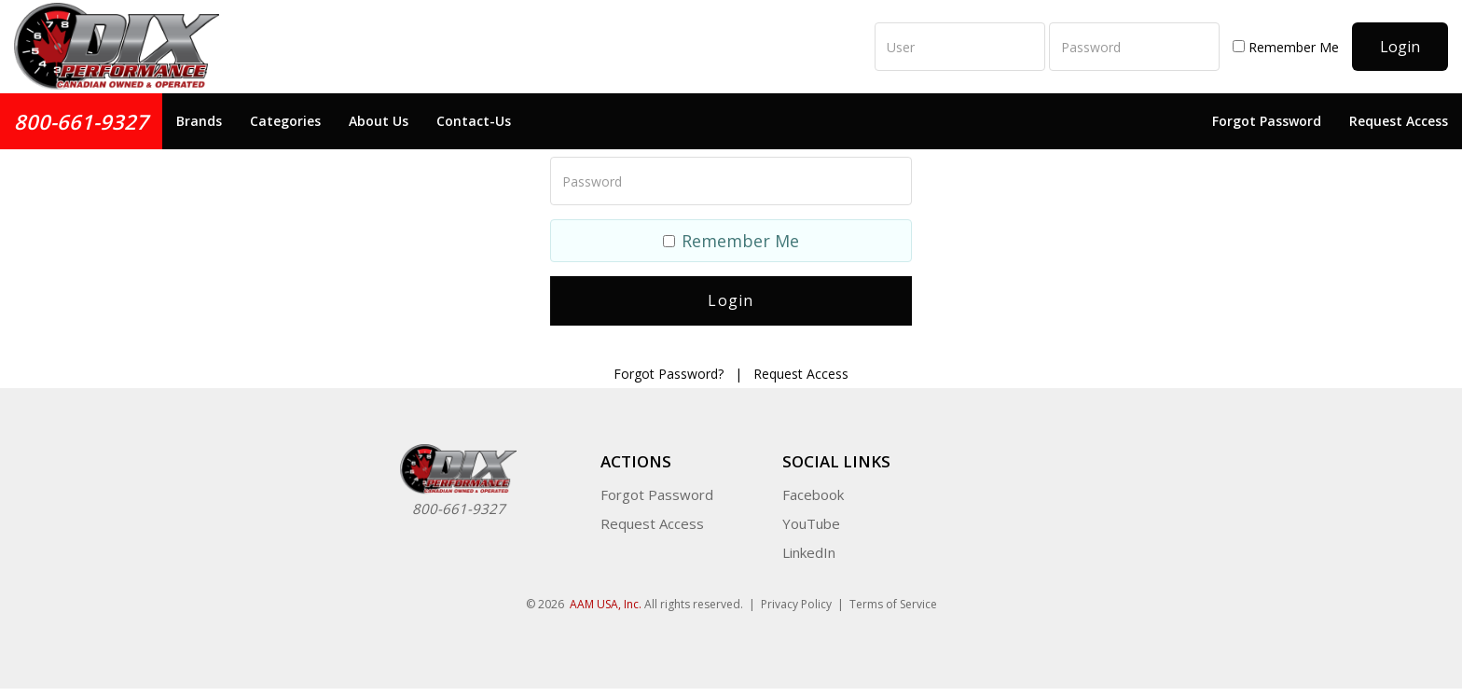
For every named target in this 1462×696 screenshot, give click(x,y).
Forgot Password (1266, 121)
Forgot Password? (669, 367)
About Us (378, 121)
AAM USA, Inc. (605, 598)
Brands (199, 121)
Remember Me (1286, 47)
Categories (285, 121)
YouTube (811, 517)
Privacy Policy (796, 598)
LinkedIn (808, 545)
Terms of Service (893, 598)
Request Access (1398, 121)
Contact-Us (473, 121)
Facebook (813, 488)
